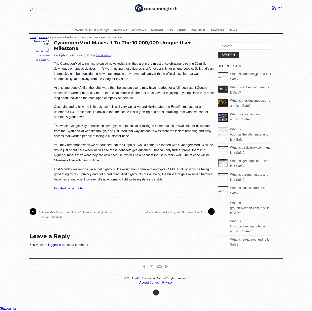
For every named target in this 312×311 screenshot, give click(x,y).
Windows (138, 30)
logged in (54, 245)
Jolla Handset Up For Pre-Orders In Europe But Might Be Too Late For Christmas (71, 214)
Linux (181, 30)
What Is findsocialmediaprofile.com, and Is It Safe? (249, 226)
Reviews (120, 30)
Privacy (167, 282)
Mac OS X (197, 30)
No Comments (43, 59)
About (143, 282)
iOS (170, 30)
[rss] (167, 266)
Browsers (217, 30)
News (232, 30)
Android (157, 30)
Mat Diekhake (43, 51)
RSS (280, 8)
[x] (152, 266)
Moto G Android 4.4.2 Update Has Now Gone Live (180, 212)
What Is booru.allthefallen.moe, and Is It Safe (249, 134)
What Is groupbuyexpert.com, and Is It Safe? (249, 208)
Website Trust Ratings (92, 30)
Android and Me (71, 188)
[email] (159, 266)
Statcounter (8, 308)
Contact (154, 282)
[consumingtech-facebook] (144, 266)
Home (33, 37)
